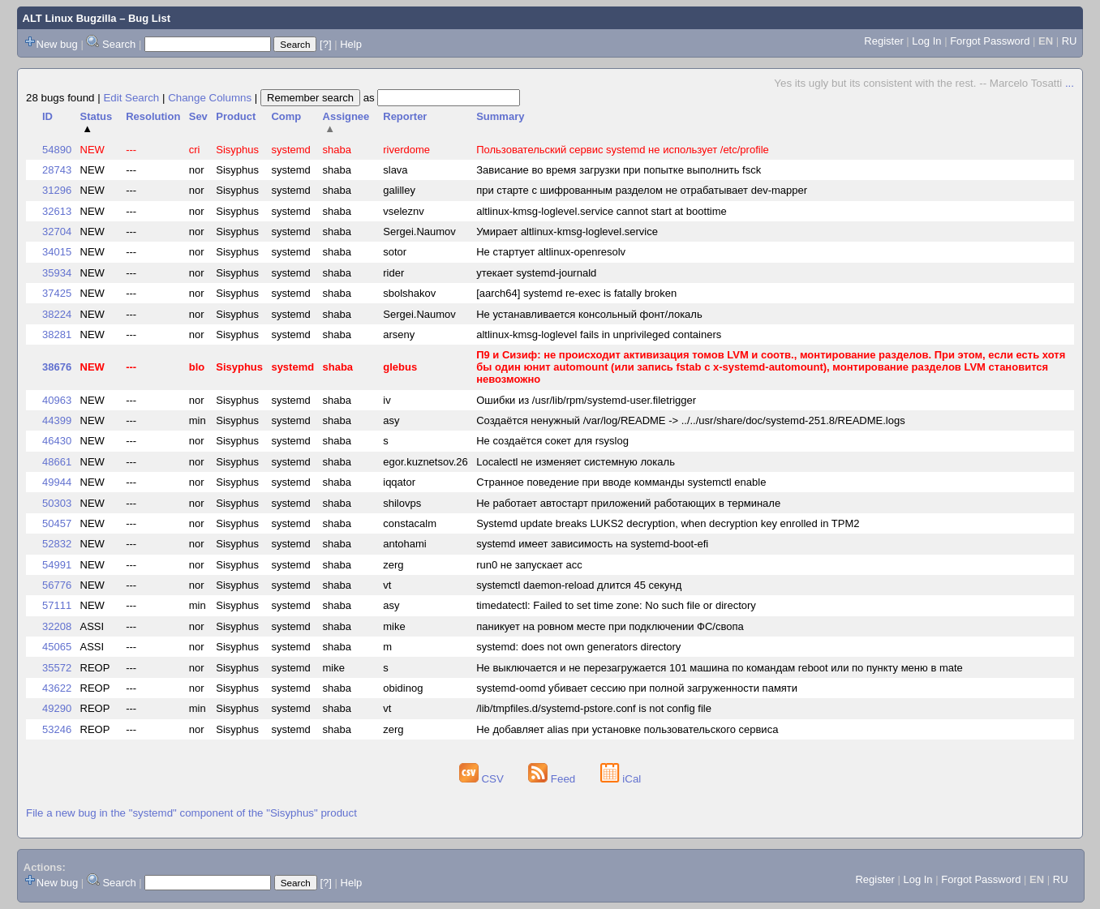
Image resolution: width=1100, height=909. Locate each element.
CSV (483, 779)
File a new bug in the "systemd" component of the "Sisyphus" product (191, 813)
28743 (56, 170)
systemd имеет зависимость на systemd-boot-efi (592, 544)
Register (883, 41)
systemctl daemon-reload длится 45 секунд (578, 585)
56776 (56, 585)
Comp (286, 116)
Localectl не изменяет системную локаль (575, 462)
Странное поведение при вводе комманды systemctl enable (621, 482)
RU (1069, 41)
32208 (56, 626)
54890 (56, 150)
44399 (56, 420)
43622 (56, 688)
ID (47, 116)
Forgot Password (989, 41)
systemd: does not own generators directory (578, 647)
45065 (56, 647)
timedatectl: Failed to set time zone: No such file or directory (616, 605)
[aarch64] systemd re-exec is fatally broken (576, 293)
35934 (56, 273)
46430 (56, 441)
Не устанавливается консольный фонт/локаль (589, 314)
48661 (56, 462)
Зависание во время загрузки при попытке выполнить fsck (618, 170)
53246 (56, 729)
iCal (621, 779)
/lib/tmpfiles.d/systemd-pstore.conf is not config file (593, 708)
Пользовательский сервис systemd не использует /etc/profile (622, 150)
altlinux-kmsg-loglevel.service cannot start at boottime (601, 211)
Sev (198, 116)
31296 (56, 190)
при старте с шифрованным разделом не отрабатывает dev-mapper (641, 190)
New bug (57, 44)
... (1069, 83)
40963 (56, 400)
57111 (56, 605)
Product (236, 116)
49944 (56, 482)
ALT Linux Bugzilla (70, 18)
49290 (56, 708)
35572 (56, 668)
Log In (926, 41)
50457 (56, 523)
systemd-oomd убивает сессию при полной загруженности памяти (636, 688)
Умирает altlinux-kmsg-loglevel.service (567, 231)
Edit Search (131, 98)
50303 (56, 503)
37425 (56, 293)
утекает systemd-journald (536, 273)
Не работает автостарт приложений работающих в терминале (628, 503)
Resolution (153, 116)
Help (351, 44)
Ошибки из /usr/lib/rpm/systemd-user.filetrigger (586, 400)
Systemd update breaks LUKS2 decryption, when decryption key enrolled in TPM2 (667, 523)
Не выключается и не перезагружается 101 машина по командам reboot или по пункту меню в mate (719, 668)
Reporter (405, 116)
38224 (56, 314)
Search (118, 44)
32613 (56, 211)
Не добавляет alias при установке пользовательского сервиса (627, 729)
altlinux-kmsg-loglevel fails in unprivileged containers (598, 334)
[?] (325, 44)
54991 (56, 565)
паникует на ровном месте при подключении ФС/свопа (609, 626)
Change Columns (209, 98)
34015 (56, 252)
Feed (553, 779)
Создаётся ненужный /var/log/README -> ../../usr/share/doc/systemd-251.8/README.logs (690, 420)
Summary (500, 116)
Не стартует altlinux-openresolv (550, 252)
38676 (56, 367)
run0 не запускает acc (529, 565)
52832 (56, 544)
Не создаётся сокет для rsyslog (552, 441)
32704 (56, 231)
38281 (56, 334)
